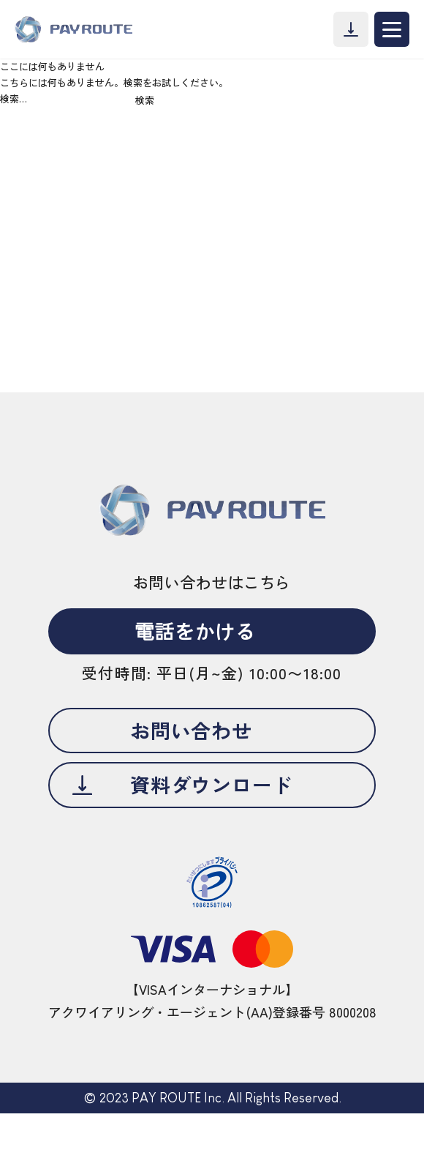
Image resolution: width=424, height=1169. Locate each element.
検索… (13, 98)
